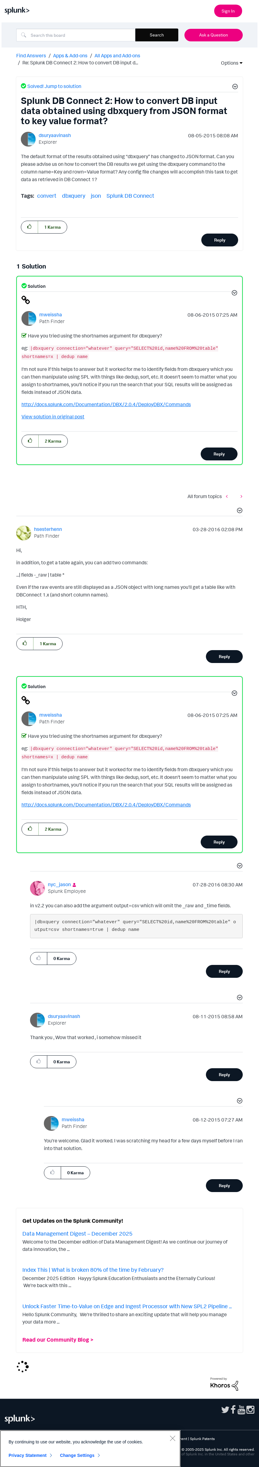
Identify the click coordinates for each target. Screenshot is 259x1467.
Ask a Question (213, 34)
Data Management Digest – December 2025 (77, 1233)
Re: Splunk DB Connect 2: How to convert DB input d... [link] (80, 62)
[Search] (75, 35)
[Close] (172, 1438)
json (96, 195)
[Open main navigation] (250, 10)
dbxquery (73, 195)
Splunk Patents (202, 1438)
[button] (234, 87)
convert (46, 195)
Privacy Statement (28, 1455)
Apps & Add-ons (70, 55)
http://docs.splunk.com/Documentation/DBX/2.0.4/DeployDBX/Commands (106, 404)
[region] (90, 1448)
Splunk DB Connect (130, 195)
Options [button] (227, 63)
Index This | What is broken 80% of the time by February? (93, 1269)
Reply (220, 239)
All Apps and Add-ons (117, 55)
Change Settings (77, 1455)
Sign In (228, 10)
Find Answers (31, 55)
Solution (36, 286)
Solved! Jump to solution (54, 86)
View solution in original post (52, 416)
